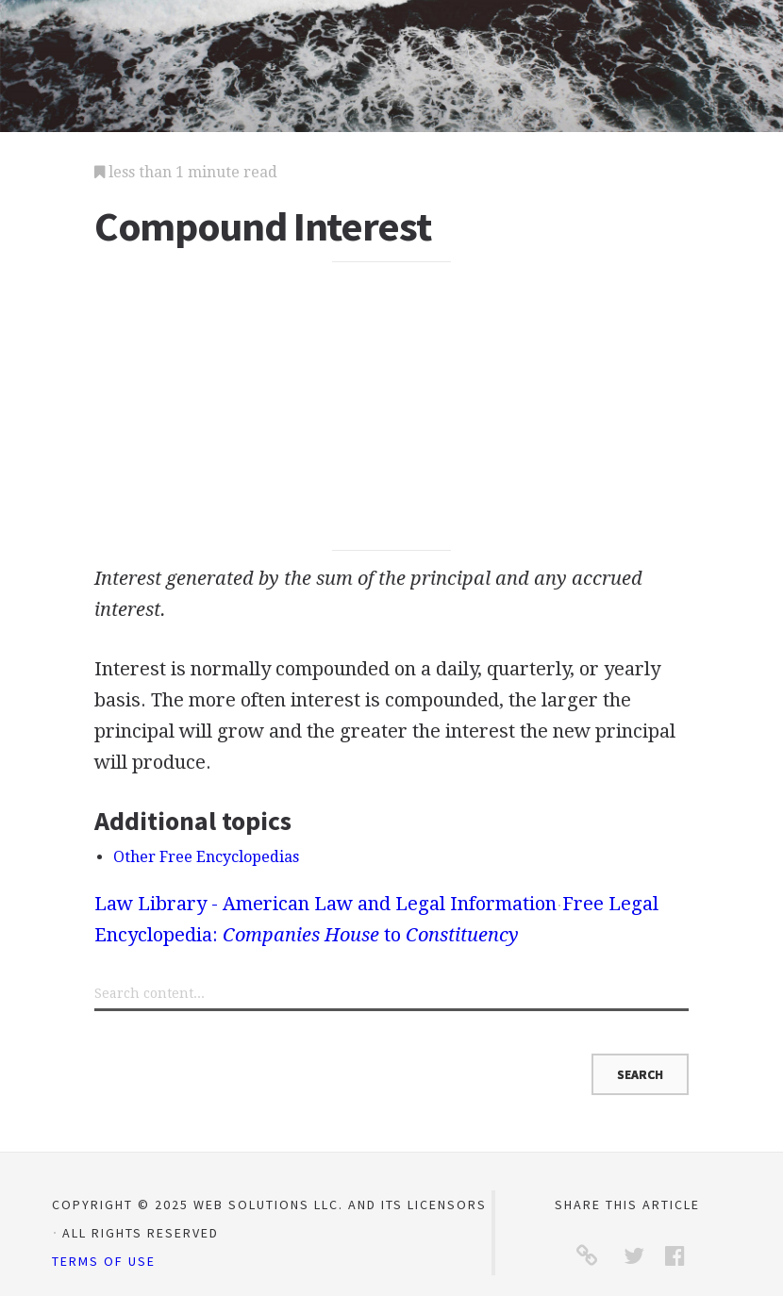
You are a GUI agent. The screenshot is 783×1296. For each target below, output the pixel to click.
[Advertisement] (391, 406)
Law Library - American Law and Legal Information (325, 903)
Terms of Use (104, 1261)
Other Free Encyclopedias (206, 857)
